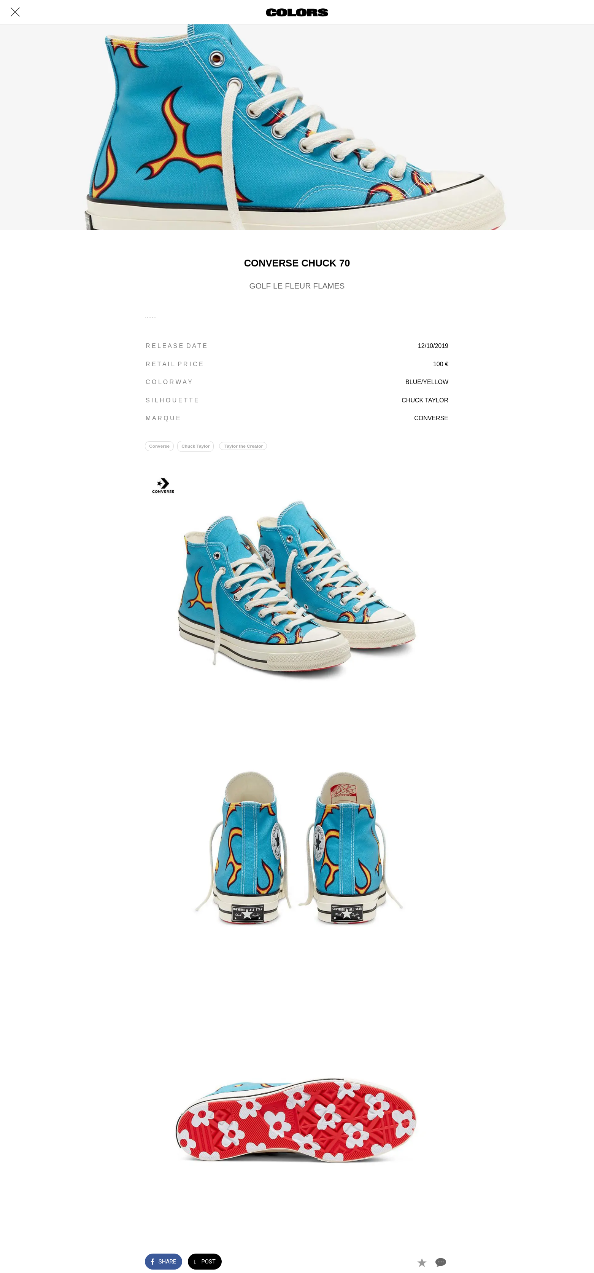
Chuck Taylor (197, 447)
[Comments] (440, 1262)
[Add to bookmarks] (422, 1262)
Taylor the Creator (247, 447)
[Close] (15, 12)
